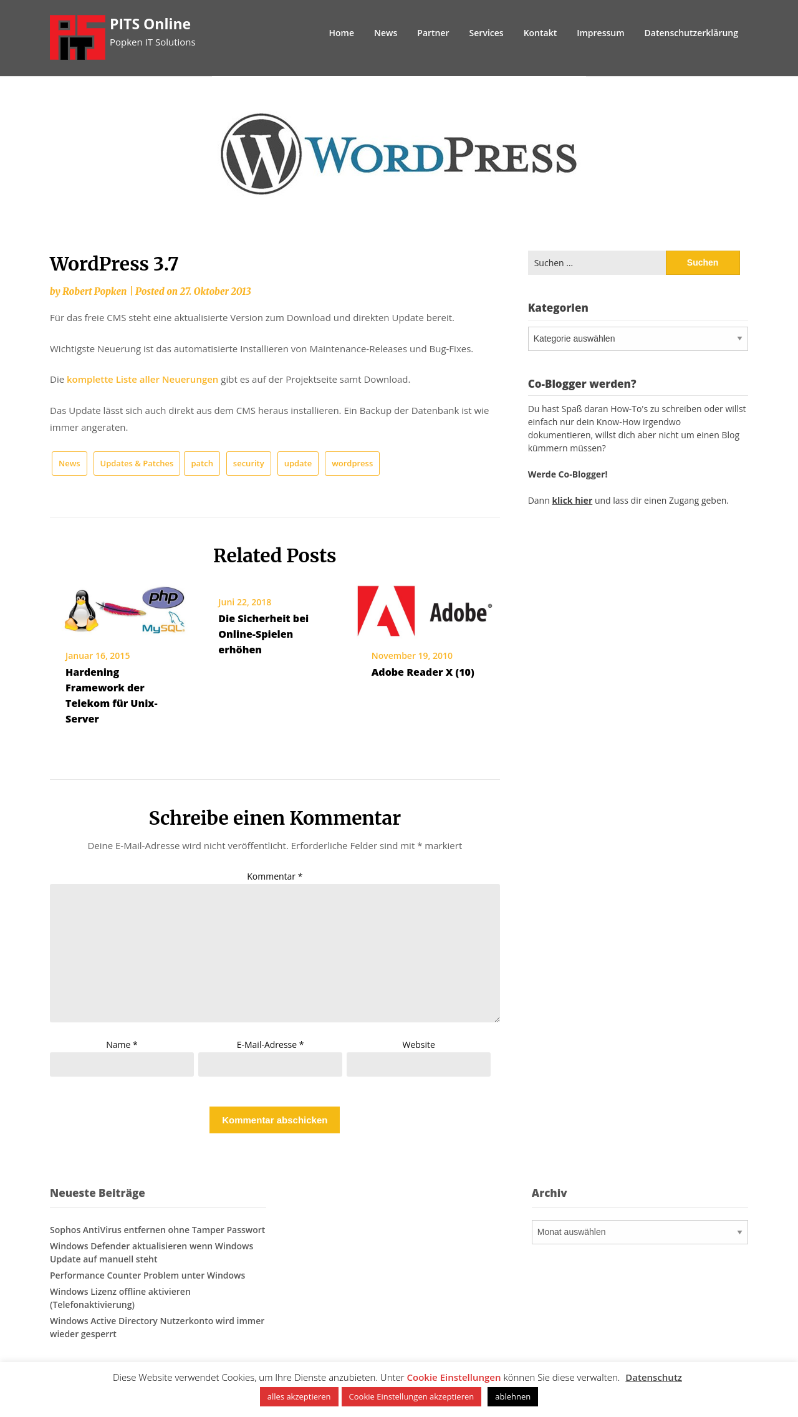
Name (122, 1044)
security (248, 463)
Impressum (600, 33)
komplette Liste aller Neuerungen (142, 379)
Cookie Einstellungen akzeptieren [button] (411, 1396)
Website (419, 1044)
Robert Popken (94, 291)
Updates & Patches (137, 463)
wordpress (352, 463)
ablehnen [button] (513, 1396)
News (385, 33)
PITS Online (150, 24)
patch (202, 463)
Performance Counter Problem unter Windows (147, 1275)
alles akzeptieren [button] (299, 1396)
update (298, 463)
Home (342, 33)
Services (486, 33)
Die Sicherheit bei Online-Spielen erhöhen (263, 634)
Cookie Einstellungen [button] (454, 1377)
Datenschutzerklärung (691, 33)
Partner (433, 33)
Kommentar (274, 876)
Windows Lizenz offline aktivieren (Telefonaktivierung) (120, 1297)
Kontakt (540, 33)
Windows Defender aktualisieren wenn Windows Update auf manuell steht (151, 1252)
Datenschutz (653, 1377)
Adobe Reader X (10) (423, 672)
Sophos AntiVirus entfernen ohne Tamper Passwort (157, 1230)
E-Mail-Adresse (270, 1044)
